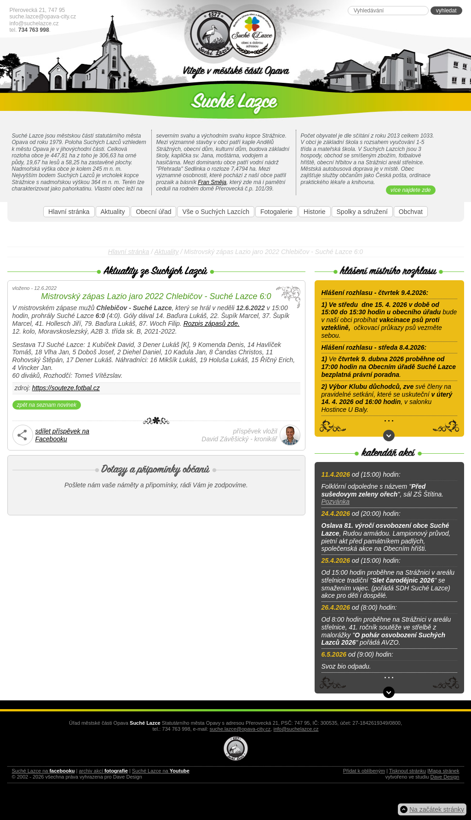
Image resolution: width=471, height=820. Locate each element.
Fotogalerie (276, 211)
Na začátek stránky (436, 809)
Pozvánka (336, 501)
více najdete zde (411, 190)
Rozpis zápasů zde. (212, 323)
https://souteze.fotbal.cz (66, 388)
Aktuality (113, 211)
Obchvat (411, 211)
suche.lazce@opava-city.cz (43, 16)
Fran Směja (212, 182)
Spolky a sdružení (362, 211)
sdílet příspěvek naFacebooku (62, 435)
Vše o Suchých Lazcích (215, 211)
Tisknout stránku (407, 771)
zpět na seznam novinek (46, 405)
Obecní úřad (153, 211)
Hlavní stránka (68, 211)
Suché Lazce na (43, 771)
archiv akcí (103, 771)
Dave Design (445, 777)
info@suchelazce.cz (34, 23)
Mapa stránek (444, 771)
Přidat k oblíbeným (364, 771)
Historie (314, 211)
